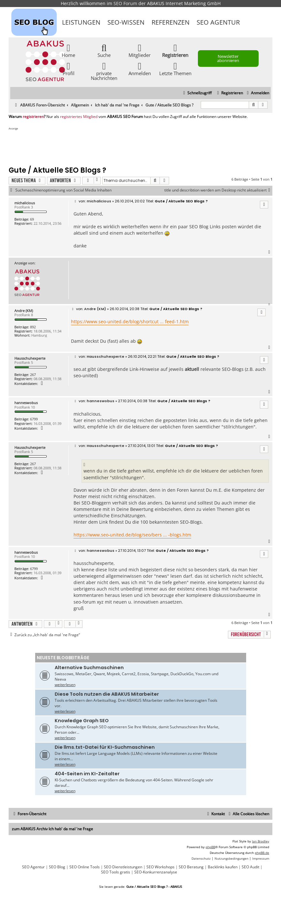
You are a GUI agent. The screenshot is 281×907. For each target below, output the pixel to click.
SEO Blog (57, 867)
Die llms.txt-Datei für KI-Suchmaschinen (105, 747)
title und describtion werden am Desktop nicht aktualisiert (218, 190)
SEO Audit (250, 867)
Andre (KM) (23, 311)
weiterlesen (65, 684)
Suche (104, 50)
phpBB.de (262, 852)
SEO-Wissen (125, 22)
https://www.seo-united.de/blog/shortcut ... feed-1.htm (130, 321)
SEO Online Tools (84, 867)
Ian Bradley (260, 841)
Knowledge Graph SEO (82, 720)
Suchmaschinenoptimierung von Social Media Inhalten (63, 190)
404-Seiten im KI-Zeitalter (87, 773)
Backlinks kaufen (223, 867)
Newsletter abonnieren (228, 58)
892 (33, 327)
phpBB (210, 847)
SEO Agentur (218, 22)
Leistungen (81, 22)
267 (33, 374)
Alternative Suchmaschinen (89, 667)
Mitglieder (140, 50)
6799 (34, 419)
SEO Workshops (160, 867)
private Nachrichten (104, 71)
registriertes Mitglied (79, 116)
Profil (68, 68)
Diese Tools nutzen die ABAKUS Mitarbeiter (107, 694)
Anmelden (140, 68)
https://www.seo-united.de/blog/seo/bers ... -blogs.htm (132, 535)
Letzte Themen (175, 68)
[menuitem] (257, 93)
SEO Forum (125, 3)
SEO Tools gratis (115, 872)
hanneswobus (26, 403)
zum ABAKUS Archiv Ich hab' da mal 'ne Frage (52, 829)
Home (68, 50)
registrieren (33, 116)
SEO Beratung (191, 867)
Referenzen (171, 22)
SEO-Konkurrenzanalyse (155, 872)
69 (32, 219)
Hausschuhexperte (29, 358)
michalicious (24, 203)
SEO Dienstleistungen (123, 867)
